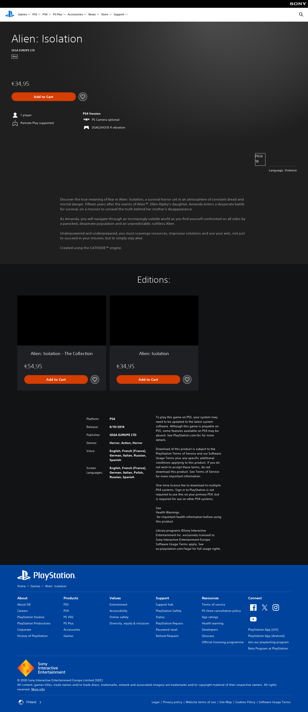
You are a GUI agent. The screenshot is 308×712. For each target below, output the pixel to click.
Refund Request (167, 636)
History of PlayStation (32, 636)
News (92, 15)
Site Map (225, 702)
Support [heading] (162, 598)
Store (104, 15)
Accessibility (118, 611)
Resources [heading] (210, 598)
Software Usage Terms (275, 702)
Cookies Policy (245, 702)
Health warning (212, 623)
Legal (156, 702)
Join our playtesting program (268, 642)
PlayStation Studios (31, 617)
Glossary (208, 636)
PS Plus (57, 15)
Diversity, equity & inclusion (129, 623)
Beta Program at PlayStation (268, 648)
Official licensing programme (223, 642)
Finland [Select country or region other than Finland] (30, 702)
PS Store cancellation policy (221, 611)
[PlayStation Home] (9, 15)
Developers (210, 630)
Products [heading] (71, 598)
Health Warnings (167, 512)
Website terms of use (201, 702)
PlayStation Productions (34, 623)
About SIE (24, 604)
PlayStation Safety (168, 611)
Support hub (164, 604)
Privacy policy (172, 702)
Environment (118, 604)
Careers (22, 611)
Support (119, 15)
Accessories (75, 15)
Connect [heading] (255, 598)
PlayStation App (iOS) (263, 630)
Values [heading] (115, 598)
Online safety (119, 617)
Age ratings (210, 617)
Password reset (166, 630)
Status (160, 617)
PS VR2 (68, 617)
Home (21, 586)
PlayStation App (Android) (266, 636)
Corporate (24, 630)
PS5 (34, 15)
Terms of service (213, 604)
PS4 (45, 15)
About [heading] (22, 598)
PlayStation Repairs (169, 623)
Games (22, 15)
